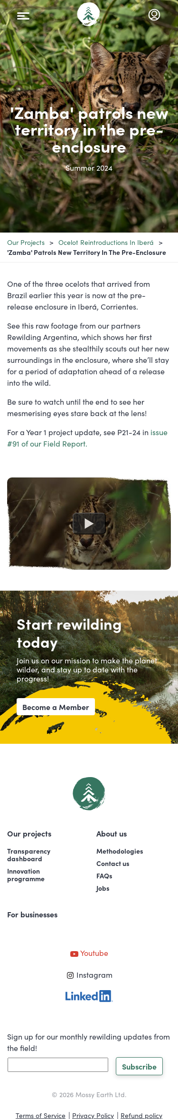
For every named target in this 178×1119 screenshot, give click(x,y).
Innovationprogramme (26, 874)
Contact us (113, 863)
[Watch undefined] (89, 524)
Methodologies (119, 851)
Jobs (103, 888)
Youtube (89, 952)
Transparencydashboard (28, 854)
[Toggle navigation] (23, 14)
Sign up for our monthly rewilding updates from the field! (88, 1042)
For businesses (32, 914)
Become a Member (55, 706)
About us (111, 833)
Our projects (26, 242)
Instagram (89, 974)
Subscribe (139, 1066)
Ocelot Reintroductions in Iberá (106, 242)
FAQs (104, 875)
